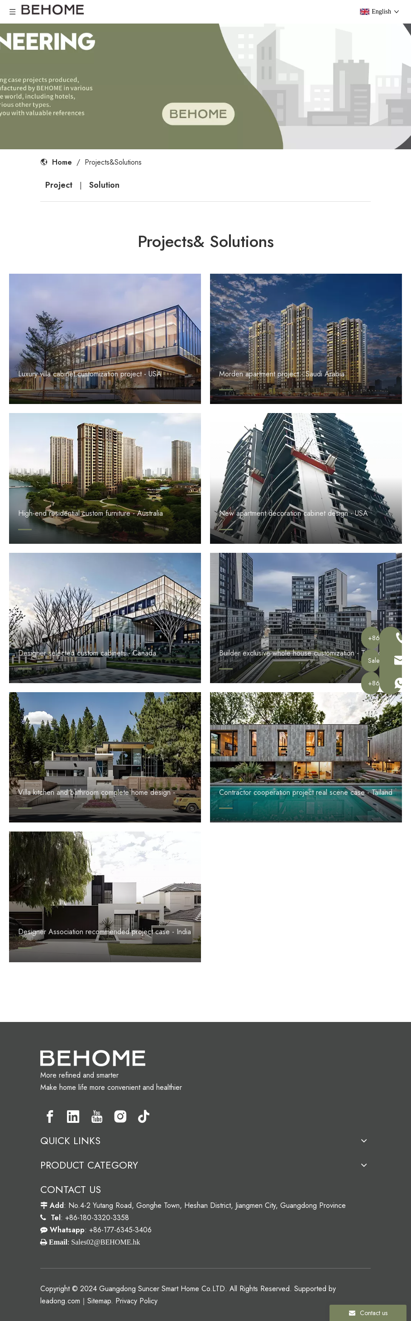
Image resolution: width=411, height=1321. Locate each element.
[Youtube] (96, 1116)
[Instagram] (120, 1116)
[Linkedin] (73, 1116)
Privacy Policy (136, 1301)
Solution (104, 185)
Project (58, 185)
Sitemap (99, 1301)
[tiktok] (143, 1116)
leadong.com (60, 1301)
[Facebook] (49, 1116)
